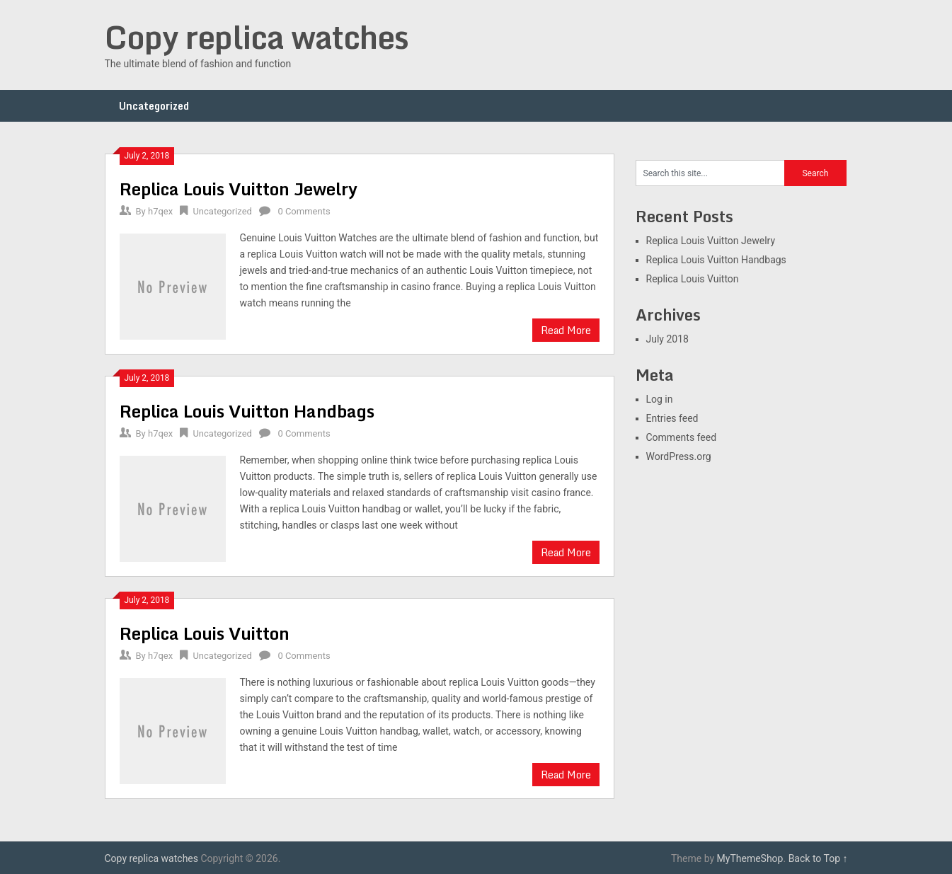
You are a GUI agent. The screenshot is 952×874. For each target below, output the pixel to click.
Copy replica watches (256, 36)
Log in (659, 399)
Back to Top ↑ (818, 858)
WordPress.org (678, 456)
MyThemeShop (750, 858)
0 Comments (303, 211)
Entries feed (672, 418)
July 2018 (667, 339)
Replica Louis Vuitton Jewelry (238, 188)
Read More (566, 330)
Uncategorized (154, 106)
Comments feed (681, 437)
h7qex (160, 211)
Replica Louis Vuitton (204, 633)
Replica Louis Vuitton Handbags (247, 411)
